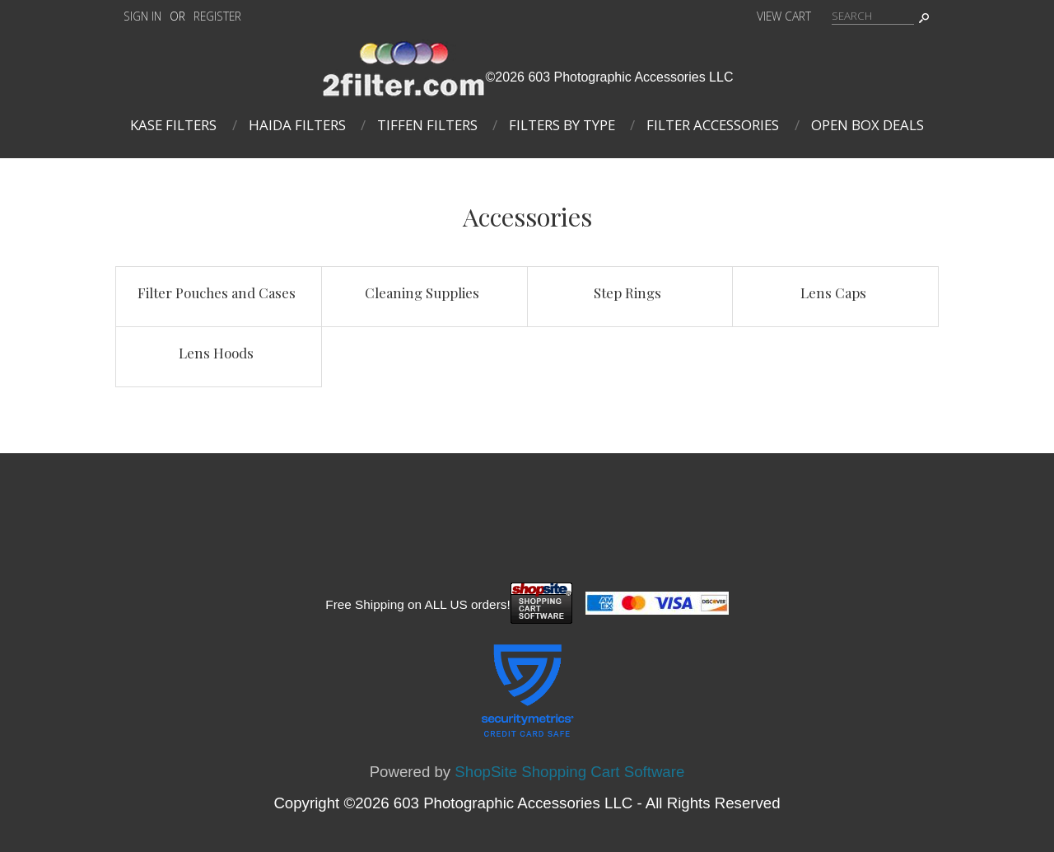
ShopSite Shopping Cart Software (569, 771)
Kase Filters (173, 124)
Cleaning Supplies (422, 292)
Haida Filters (297, 124)
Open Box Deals (867, 124)
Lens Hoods (216, 353)
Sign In (142, 16)
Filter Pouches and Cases (217, 292)
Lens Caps (833, 292)
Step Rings (627, 292)
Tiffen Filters (427, 124)
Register (217, 16)
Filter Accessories (712, 124)
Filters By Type (562, 124)
